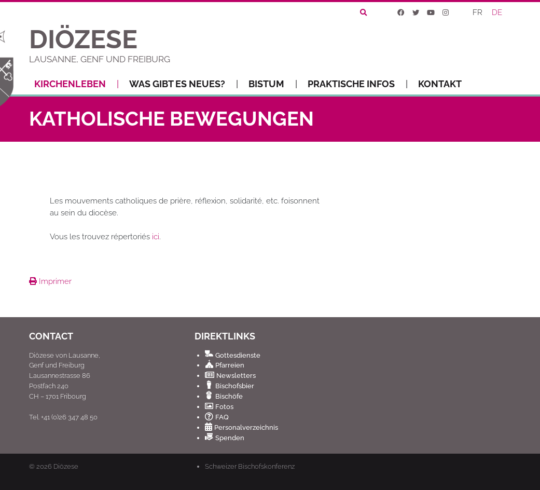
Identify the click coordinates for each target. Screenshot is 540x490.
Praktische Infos (358, 84)
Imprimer (50, 281)
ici (155, 236)
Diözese (65, 466)
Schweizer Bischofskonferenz (250, 466)
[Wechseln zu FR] (478, 13)
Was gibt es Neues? (183, 84)
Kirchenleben (76, 84)
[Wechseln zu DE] (497, 13)
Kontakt (440, 83)
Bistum (272, 84)
